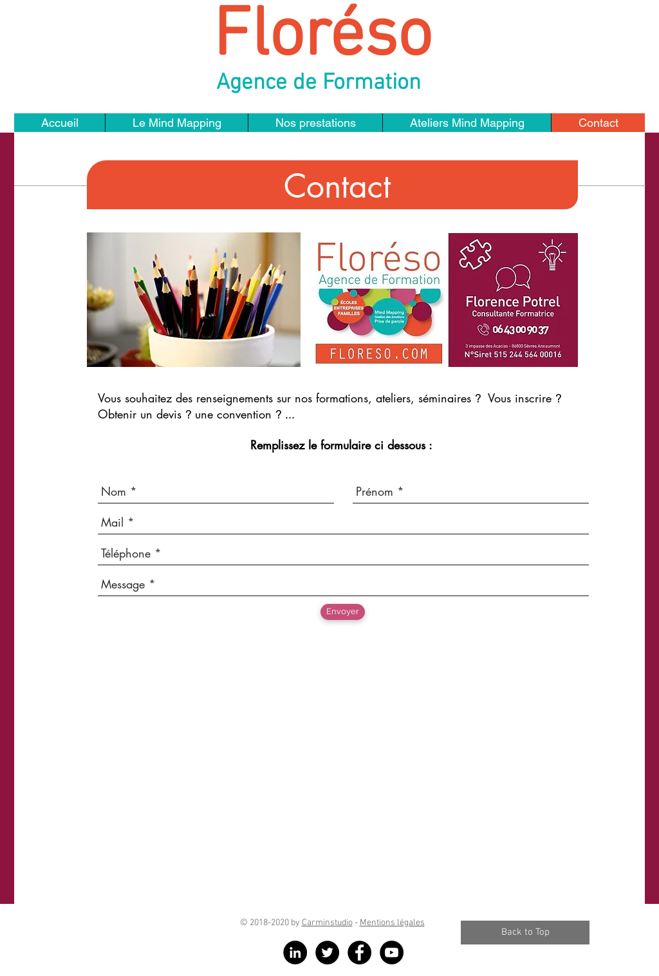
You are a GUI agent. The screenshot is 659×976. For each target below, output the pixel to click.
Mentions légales (392, 922)
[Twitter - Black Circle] (327, 952)
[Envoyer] (342, 612)
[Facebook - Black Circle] (359, 952)
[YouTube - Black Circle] (392, 952)
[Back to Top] (525, 932)
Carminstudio (327, 922)
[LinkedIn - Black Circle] (295, 952)
